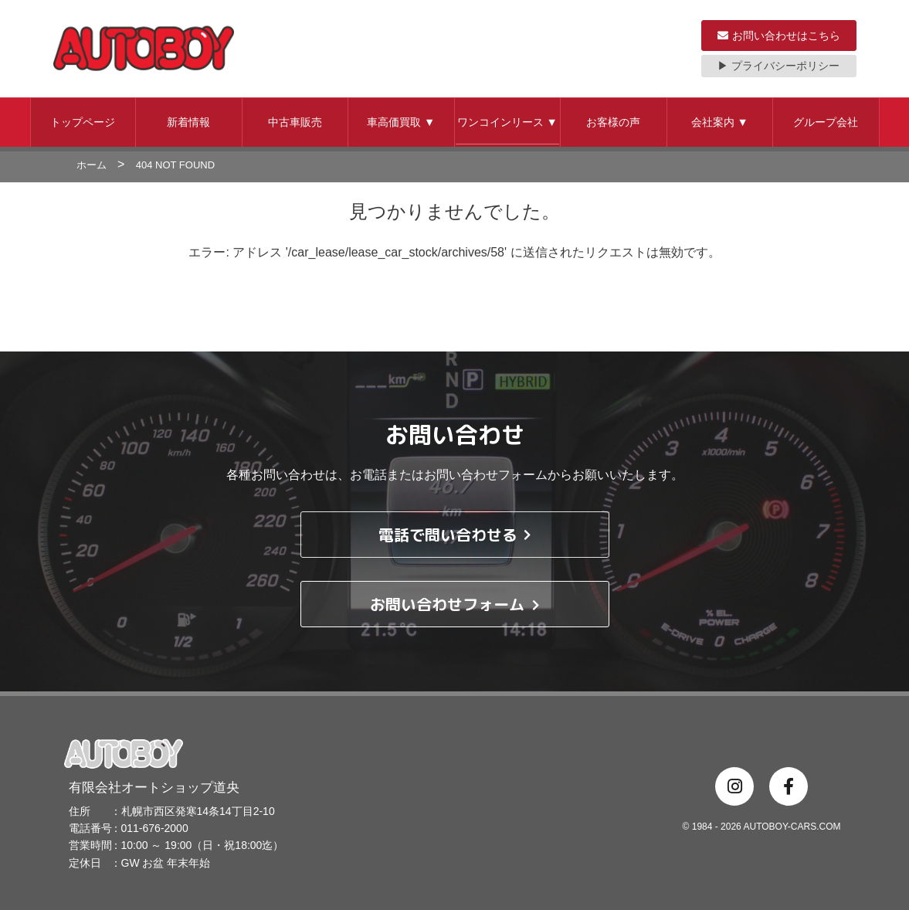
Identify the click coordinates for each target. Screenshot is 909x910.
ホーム (91, 165)
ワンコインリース (507, 122)
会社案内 (719, 122)
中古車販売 (295, 122)
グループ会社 (825, 122)
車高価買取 (401, 122)
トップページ (82, 122)
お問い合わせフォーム (454, 604)
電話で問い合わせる (454, 534)
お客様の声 (613, 122)
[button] (83, 122)
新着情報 (188, 122)
